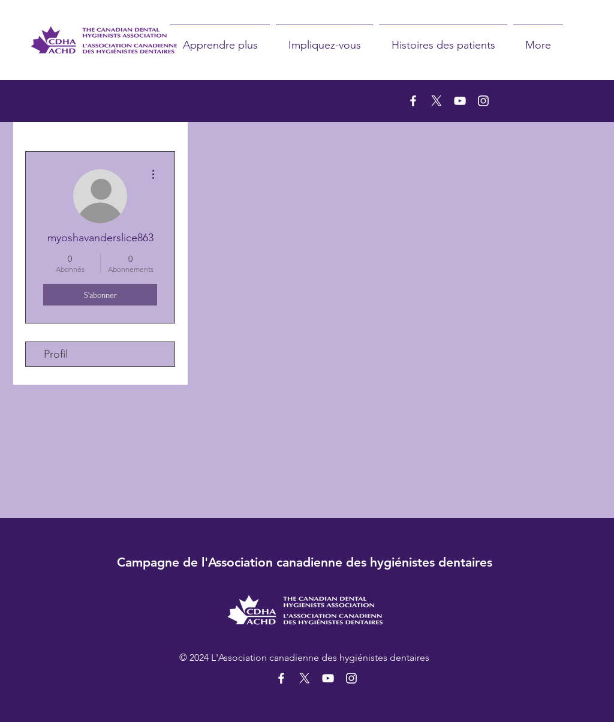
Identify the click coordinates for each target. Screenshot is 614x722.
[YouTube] (460, 101)
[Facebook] (413, 101)
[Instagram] (483, 101)
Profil (56, 354)
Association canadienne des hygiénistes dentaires (350, 562)
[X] (436, 101)
